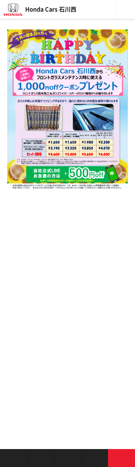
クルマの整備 (67, 458)
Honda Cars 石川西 (50, 9)
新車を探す (40, 458)
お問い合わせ (121, 458)
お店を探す (13, 458)
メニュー (125, 9)
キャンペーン (94, 458)
